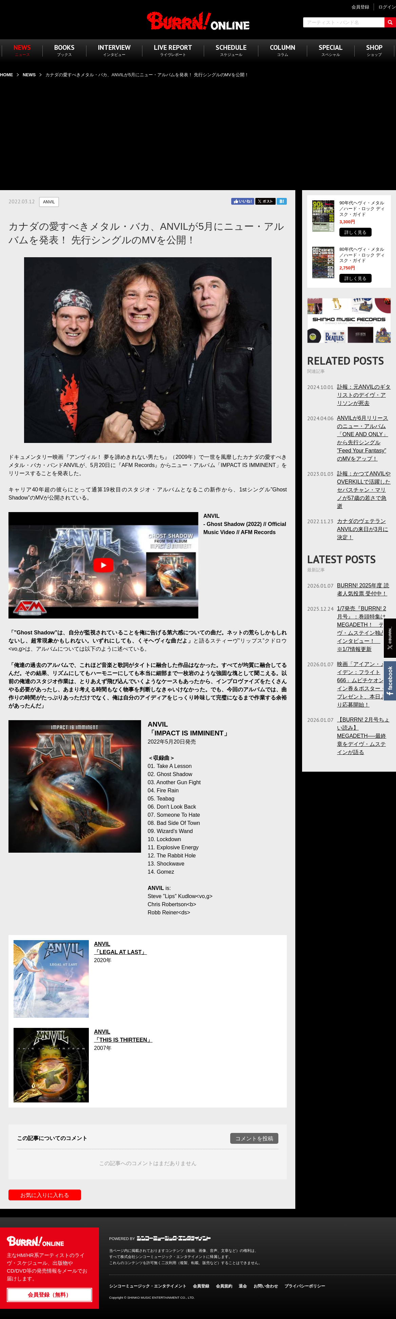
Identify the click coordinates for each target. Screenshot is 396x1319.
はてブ (282, 201)
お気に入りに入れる (44, 1195)
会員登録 (201, 1286)
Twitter (265, 201)
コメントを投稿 (254, 1138)
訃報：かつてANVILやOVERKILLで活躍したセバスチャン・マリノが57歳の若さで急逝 (364, 490)
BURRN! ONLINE (198, 20)
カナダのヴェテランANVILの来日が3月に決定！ (362, 529)
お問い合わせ (266, 1286)
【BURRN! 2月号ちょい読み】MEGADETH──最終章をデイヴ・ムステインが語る (363, 736)
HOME (6, 74)
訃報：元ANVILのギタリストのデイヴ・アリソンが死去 (364, 395)
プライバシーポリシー (304, 1286)
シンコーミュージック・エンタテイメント (174, 1238)
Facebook (389, 681)
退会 (243, 1286)
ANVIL (49, 202)
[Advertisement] (198, 129)
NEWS (29, 74)
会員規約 (224, 1286)
